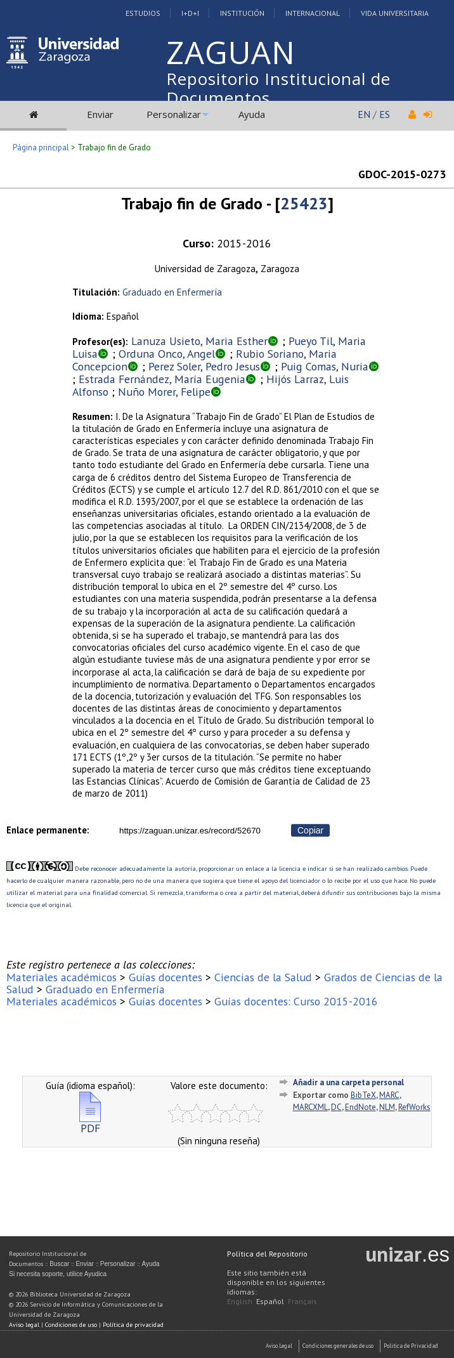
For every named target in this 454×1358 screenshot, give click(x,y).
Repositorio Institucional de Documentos (278, 88)
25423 (304, 203)
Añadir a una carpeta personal (348, 1082)
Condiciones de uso (71, 1325)
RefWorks (414, 1107)
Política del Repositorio (267, 1253)
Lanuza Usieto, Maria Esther (199, 341)
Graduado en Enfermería (172, 292)
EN (364, 114)
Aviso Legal (279, 1345)
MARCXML (310, 1107)
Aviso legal (24, 1325)
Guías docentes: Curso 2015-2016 (296, 1001)
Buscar (59, 1263)
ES (384, 114)
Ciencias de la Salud (263, 977)
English (239, 1301)
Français (302, 1301)
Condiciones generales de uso (337, 1345)
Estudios (143, 13)
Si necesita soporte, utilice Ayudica (58, 1273)
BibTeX (363, 1095)
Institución (242, 13)
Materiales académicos (61, 977)
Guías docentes (165, 977)
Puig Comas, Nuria (324, 366)
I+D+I (190, 13)
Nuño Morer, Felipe (164, 391)
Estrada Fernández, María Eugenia (162, 379)
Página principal (41, 147)
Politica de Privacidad (411, 1345)
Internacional (312, 13)
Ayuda (251, 114)
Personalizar (173, 114)
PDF (90, 1123)
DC (336, 1107)
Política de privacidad (133, 1325)
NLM (387, 1107)
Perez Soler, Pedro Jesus (204, 366)
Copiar (310, 830)
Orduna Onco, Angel (167, 353)
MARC (389, 1095)
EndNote (360, 1107)
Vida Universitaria (395, 13)
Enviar (100, 114)
